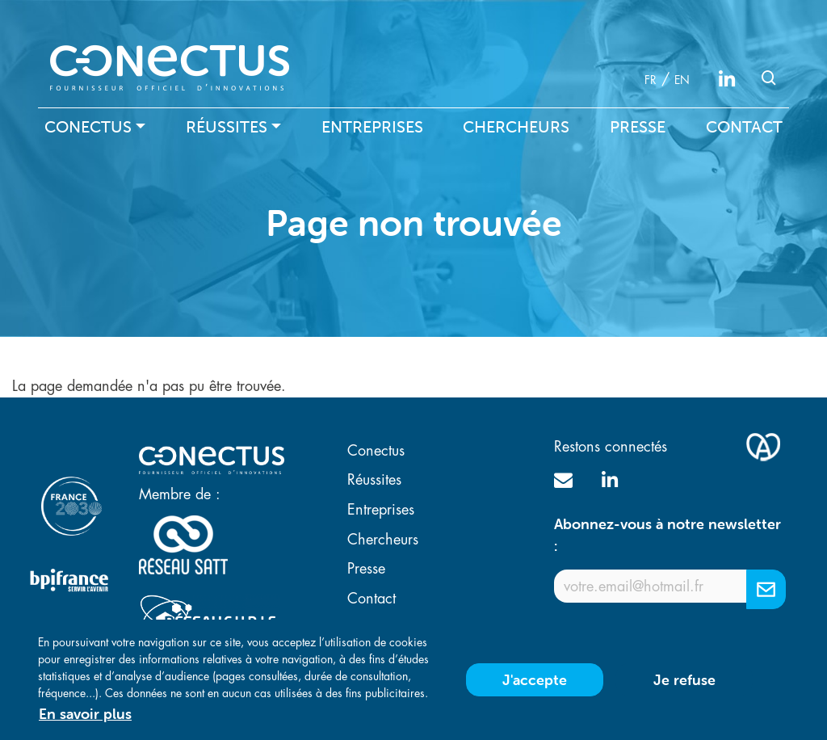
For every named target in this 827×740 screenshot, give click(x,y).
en (682, 80)
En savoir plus (85, 720)
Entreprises (372, 127)
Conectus (88, 127)
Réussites (226, 127)
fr (650, 80)
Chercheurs (516, 127)
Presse (637, 127)
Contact (744, 127)
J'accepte (534, 686)
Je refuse (684, 686)
